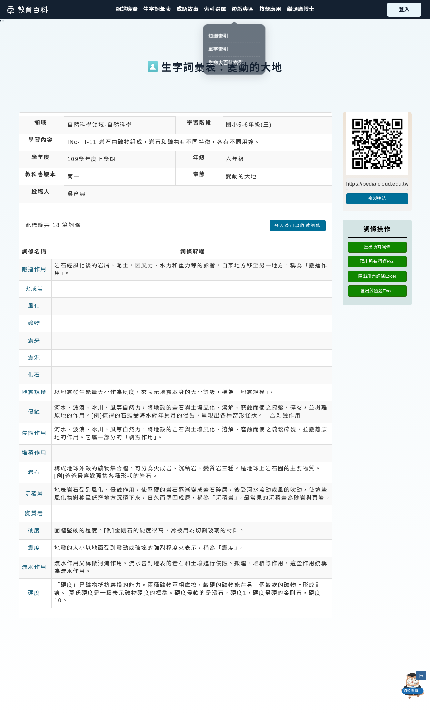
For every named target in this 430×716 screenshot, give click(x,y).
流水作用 (34, 567)
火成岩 (34, 289)
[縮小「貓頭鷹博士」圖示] (421, 675)
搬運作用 (34, 269)
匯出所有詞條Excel (377, 276)
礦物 (34, 323)
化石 (34, 375)
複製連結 (377, 198)
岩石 (34, 472)
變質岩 (34, 513)
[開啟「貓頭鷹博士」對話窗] (413, 686)
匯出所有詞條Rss (377, 261)
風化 (34, 306)
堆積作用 (34, 453)
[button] (215, 9)
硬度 (34, 530)
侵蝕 (34, 412)
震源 (34, 358)
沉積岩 (34, 494)
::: (2, 9)
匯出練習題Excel (377, 290)
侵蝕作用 (34, 433)
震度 (34, 548)
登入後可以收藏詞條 (297, 225)
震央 (34, 340)
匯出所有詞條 (376, 246)
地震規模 (34, 392)
